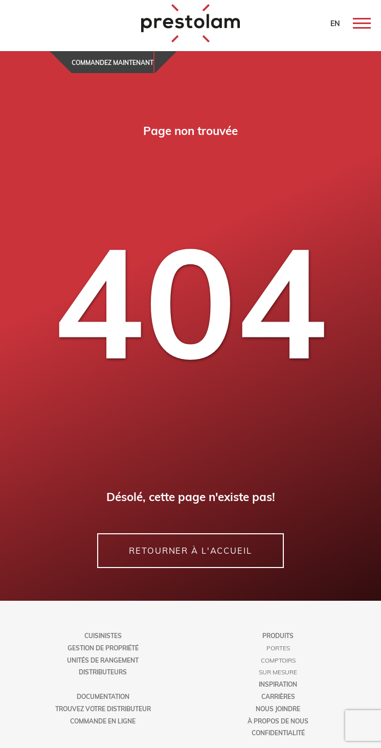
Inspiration (278, 684)
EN (335, 23)
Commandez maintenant (112, 62)
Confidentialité (278, 733)
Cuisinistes (103, 635)
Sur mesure (278, 672)
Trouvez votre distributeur (103, 709)
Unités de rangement (103, 660)
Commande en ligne (103, 721)
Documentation (103, 696)
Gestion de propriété (103, 648)
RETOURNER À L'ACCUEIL (190, 550)
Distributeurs (103, 672)
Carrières (278, 696)
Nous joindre (278, 709)
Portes (278, 648)
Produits (278, 635)
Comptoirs (278, 660)
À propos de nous (278, 721)
